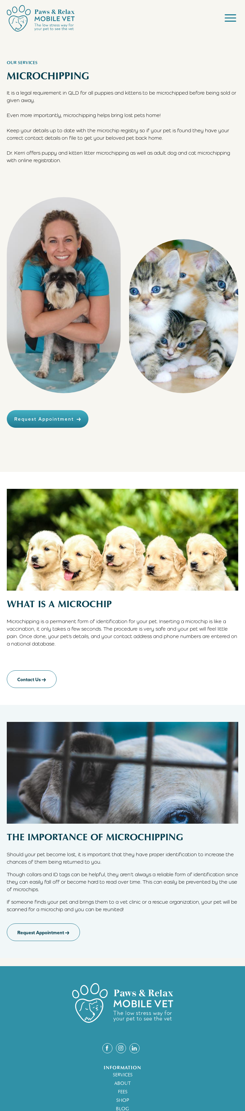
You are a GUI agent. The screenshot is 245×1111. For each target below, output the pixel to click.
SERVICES (122, 1075)
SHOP (122, 1100)
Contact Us (31, 679)
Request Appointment (47, 419)
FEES (122, 1092)
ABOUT (122, 1083)
